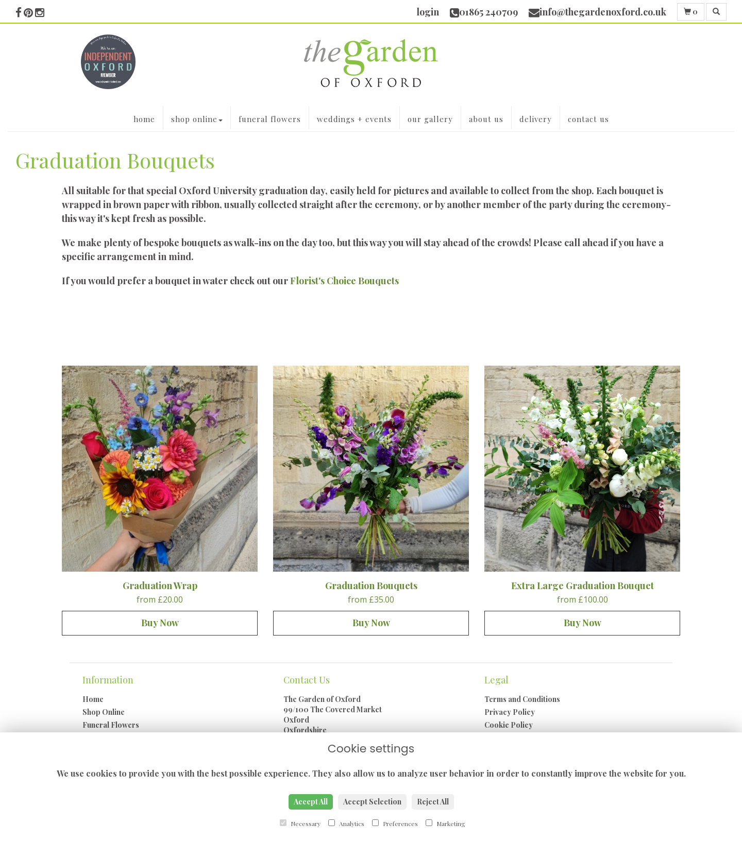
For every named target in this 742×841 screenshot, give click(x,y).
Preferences (395, 823)
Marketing (445, 823)
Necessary (300, 823)
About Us (486, 119)
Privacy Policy (509, 712)
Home (144, 119)
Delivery (535, 119)
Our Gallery (430, 119)
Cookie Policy (508, 725)
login (427, 12)
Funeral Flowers (270, 119)
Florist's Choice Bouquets (345, 280)
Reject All (433, 801)
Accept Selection (372, 801)
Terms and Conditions (522, 699)
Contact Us (588, 119)
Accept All (311, 801)
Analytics (346, 823)
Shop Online (197, 119)
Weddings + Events (354, 119)
